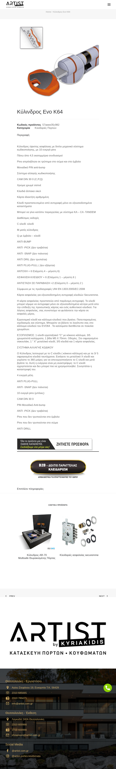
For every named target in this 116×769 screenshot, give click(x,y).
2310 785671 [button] (19, 698)
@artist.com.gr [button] (20, 750)
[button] (37, 531)
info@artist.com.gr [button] (22, 703)
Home (48, 12)
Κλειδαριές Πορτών (45, 128)
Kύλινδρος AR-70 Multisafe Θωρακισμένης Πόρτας (36, 557)
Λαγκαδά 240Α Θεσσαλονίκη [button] (28, 719)
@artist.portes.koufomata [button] (26, 756)
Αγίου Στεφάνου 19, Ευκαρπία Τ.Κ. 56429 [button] (35, 687)
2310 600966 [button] (19, 724)
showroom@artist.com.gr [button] (26, 735)
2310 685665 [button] (19, 692)
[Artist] (14, 4)
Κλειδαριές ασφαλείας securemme (79, 555)
